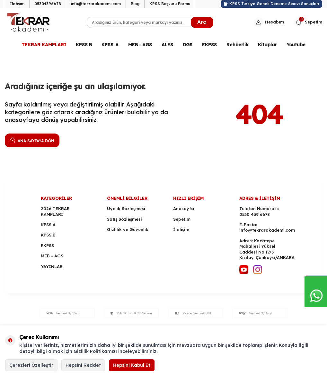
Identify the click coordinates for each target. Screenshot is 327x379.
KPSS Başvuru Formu (169, 3)
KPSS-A (110, 45)
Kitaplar (267, 45)
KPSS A (48, 224)
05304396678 (47, 3)
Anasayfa (183, 208)
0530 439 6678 (254, 214)
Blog (135, 3)
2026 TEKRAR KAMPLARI (55, 211)
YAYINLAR (52, 266)
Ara (202, 22)
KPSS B (84, 45)
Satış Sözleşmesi (124, 219)
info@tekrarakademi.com (96, 3)
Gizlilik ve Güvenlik (127, 229)
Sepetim (181, 219)
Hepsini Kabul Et (131, 365)
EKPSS (209, 45)
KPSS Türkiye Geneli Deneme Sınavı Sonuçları (271, 3)
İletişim (17, 3)
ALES (167, 45)
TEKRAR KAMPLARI (44, 45)
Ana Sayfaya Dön (32, 140)
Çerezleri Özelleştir (31, 365)
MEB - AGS (140, 45)
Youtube (296, 45)
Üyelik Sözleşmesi (126, 208)
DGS (187, 45)
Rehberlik (237, 45)
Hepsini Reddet (83, 365)
